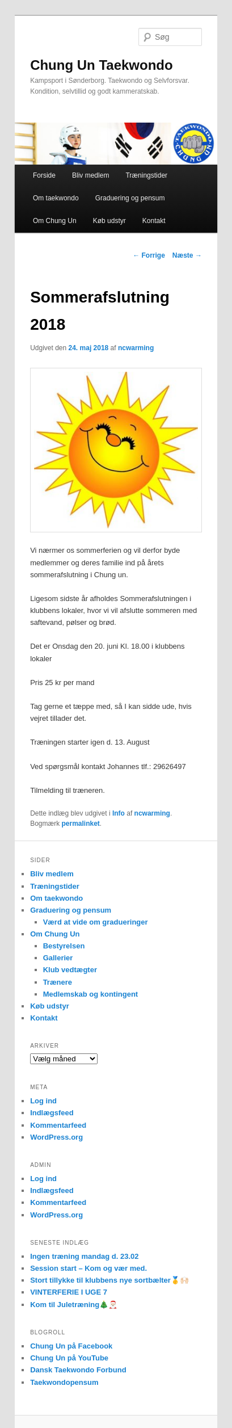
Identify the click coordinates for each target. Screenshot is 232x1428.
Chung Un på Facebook (71, 1346)
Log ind (43, 1101)
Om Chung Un (55, 221)
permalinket (80, 824)
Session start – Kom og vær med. (88, 1268)
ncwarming (136, 348)
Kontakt (154, 221)
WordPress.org (56, 1137)
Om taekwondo (56, 198)
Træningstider (146, 175)
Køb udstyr (109, 221)
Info (118, 813)
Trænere (57, 982)
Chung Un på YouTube (69, 1358)
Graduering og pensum (130, 198)
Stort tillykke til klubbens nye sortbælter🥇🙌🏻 (109, 1280)
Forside (44, 175)
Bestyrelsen (64, 946)
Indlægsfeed (52, 1112)
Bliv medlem (90, 175)
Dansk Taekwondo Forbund (78, 1370)
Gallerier (58, 958)
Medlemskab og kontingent (90, 994)
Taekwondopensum (64, 1382)
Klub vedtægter (70, 969)
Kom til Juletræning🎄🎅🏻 (73, 1304)
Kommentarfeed (58, 1125)
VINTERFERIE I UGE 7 (68, 1292)
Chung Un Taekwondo (101, 65)
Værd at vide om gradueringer (95, 922)
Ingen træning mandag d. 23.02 (84, 1256)
